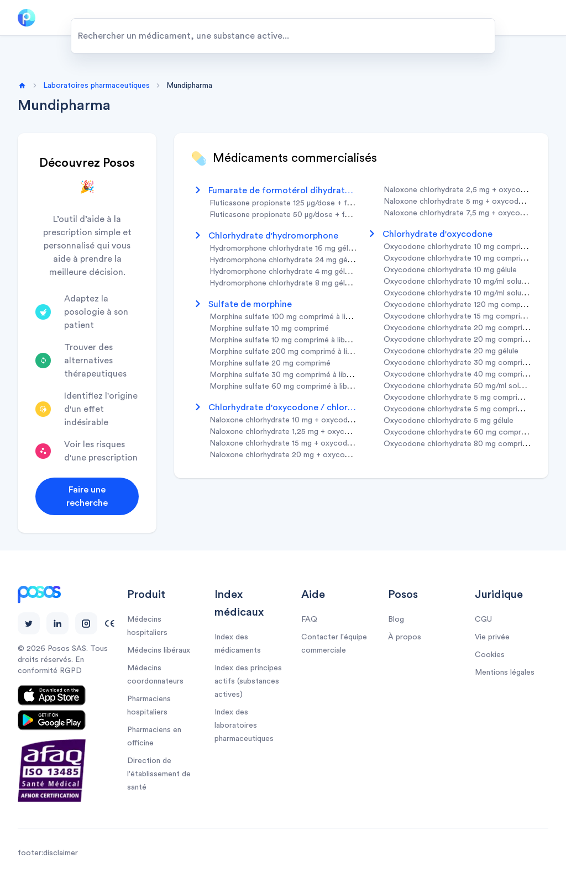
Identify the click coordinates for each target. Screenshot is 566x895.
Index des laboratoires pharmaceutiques (244, 725)
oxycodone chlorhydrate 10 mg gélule (450, 270)
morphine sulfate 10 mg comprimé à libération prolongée (308, 340)
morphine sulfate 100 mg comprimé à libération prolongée (311, 317)
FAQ (309, 619)
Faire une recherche (87, 496)
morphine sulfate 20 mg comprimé (270, 363)
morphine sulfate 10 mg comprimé (269, 328)
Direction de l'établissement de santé (159, 774)
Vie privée (492, 637)
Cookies (490, 655)
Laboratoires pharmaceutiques (96, 85)
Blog (396, 619)
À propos (404, 637)
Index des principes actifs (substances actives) (248, 681)
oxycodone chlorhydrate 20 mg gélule (451, 351)
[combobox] (283, 36)
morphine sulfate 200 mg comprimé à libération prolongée (312, 352)
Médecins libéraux (158, 650)
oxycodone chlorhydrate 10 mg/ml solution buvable (474, 281)
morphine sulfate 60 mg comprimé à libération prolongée (309, 386)
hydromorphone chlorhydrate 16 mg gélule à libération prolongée (323, 248)
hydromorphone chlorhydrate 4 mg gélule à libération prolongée (321, 272)
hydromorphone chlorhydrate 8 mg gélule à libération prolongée (321, 283)
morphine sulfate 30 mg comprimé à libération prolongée (309, 375)
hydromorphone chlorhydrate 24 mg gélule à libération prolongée (323, 260)
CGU (483, 619)
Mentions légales (504, 672)
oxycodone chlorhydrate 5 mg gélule (448, 421)
